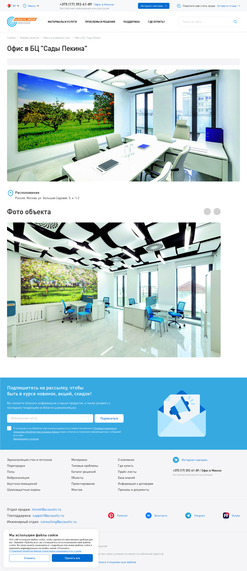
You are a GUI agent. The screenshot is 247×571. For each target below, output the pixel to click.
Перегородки (16, 466)
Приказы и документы (133, 489)
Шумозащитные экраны (23, 489)
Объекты (77, 477)
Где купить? (159, 22)
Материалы (79, 460)
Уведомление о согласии (26, 438)
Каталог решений (83, 471)
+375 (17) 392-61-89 (76, 4)
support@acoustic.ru (48, 515)
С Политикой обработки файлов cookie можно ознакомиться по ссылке (45, 551)
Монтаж (76, 489)
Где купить (125, 466)
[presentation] (207, 211)
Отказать (29, 558)
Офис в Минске (104, 4)
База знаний (126, 477)
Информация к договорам (135, 483)
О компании (126, 460)
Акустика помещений (22, 483)
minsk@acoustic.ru (46, 509)
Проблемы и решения (102, 22)
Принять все (72, 558)
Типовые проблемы (84, 466)
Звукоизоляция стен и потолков (29, 460)
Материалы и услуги (65, 22)
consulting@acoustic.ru (58, 521)
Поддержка (134, 22)
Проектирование (83, 483)
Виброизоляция (18, 477)
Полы (11, 471)
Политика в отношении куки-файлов (114, 562)
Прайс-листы (127, 471)
